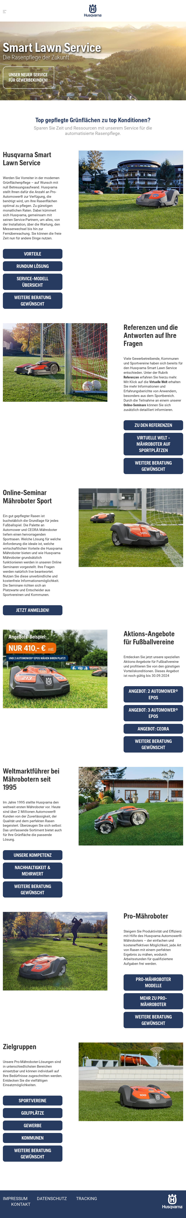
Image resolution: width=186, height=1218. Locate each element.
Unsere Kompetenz (33, 855)
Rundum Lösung (33, 266)
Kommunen (33, 1137)
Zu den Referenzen (153, 425)
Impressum (15, 1198)
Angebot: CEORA (153, 728)
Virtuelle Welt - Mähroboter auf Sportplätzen (153, 444)
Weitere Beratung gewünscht (32, 300)
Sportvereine (32, 1100)
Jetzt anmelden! (32, 610)
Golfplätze (32, 1113)
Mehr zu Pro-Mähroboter (153, 1001)
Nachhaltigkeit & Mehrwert (33, 870)
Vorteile (32, 253)
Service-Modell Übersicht (32, 281)
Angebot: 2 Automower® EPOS (153, 694)
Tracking (86, 1198)
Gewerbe (33, 1125)
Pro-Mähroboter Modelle (153, 982)
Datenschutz (52, 1198)
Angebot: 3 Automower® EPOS (153, 713)
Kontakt (20, 1204)
